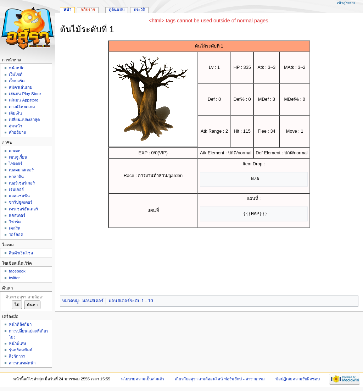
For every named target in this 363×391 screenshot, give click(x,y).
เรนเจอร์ (16, 189)
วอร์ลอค (16, 234)
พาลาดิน (16, 177)
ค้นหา (7, 288)
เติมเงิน (15, 113)
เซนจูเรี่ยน (18, 157)
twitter (14, 278)
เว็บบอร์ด (16, 81)
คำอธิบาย (17, 132)
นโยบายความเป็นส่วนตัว (142, 379)
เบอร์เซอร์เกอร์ (22, 183)
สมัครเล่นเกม (21, 87)
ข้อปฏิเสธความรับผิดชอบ (297, 379)
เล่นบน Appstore (23, 100)
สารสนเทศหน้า (22, 363)
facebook (17, 271)
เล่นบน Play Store (25, 94)
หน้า (67, 9)
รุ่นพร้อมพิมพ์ (21, 350)
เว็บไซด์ (15, 74)
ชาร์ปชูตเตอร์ (20, 202)
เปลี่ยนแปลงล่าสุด (24, 119)
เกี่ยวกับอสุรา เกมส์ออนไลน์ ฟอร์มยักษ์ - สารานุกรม (220, 379)
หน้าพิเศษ (17, 343)
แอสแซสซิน (19, 196)
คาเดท (15, 151)
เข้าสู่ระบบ (346, 3)
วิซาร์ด (15, 222)
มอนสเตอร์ (93, 300)
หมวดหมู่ (70, 300)
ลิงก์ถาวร (17, 356)
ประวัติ (139, 9)
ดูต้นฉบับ (116, 9)
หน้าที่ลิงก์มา (20, 324)
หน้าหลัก (16, 68)
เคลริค (15, 228)
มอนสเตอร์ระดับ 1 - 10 (130, 300)
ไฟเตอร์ (15, 163)
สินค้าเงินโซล (21, 253)
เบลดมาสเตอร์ (21, 170)
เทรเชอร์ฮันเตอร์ (23, 209)
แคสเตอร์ (17, 215)
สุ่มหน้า (15, 126)
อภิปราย (87, 9)
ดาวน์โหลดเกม (22, 107)
